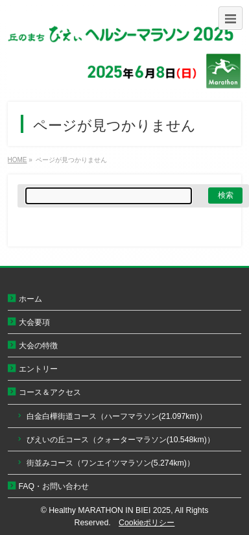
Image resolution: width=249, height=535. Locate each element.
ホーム (30, 298)
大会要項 (34, 322)
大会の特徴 (38, 345)
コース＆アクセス (50, 392)
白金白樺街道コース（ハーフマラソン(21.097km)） (117, 416)
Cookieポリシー (146, 522)
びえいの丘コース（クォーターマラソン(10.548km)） (121, 439)
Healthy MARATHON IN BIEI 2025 (110, 510)
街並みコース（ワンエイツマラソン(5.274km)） (111, 463)
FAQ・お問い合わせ (54, 486)
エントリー (38, 369)
